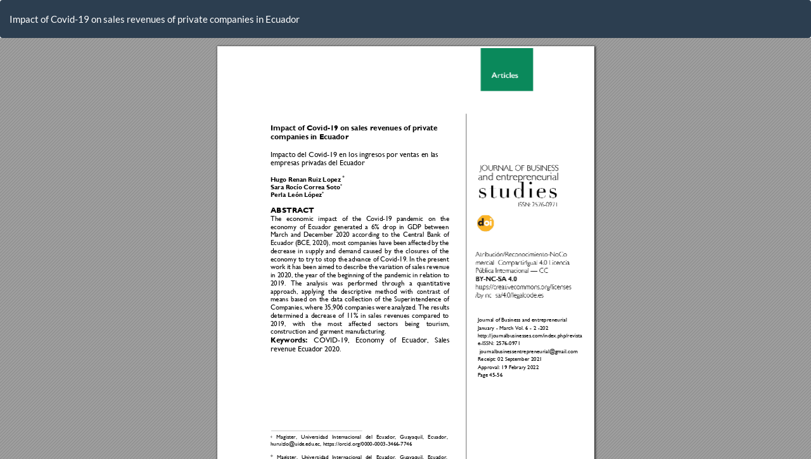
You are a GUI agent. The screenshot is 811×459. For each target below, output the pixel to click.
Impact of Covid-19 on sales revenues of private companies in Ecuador (155, 19)
